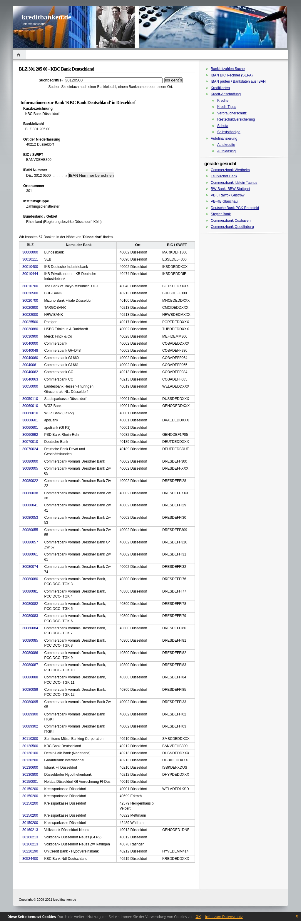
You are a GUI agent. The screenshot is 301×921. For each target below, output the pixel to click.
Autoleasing (226, 151)
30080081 (30, 591)
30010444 (30, 274)
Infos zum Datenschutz (224, 916)
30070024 (30, 449)
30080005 (30, 468)
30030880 (30, 329)
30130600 (30, 767)
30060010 (30, 406)
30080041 (30, 505)
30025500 (30, 322)
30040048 (30, 350)
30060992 (30, 435)
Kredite (222, 101)
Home (19, 54)
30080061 (30, 554)
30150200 (30, 789)
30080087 (30, 665)
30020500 (30, 293)
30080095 (30, 702)
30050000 (30, 386)
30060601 (30, 420)
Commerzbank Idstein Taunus (234, 183)
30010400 (30, 267)
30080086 (30, 653)
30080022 (30, 481)
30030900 (30, 336)
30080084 (30, 628)
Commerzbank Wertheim (230, 170)
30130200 (30, 760)
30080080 (30, 579)
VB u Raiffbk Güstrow (228, 195)
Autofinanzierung (224, 138)
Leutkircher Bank (224, 176)
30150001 (30, 782)
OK (198, 916)
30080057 (30, 542)
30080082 (30, 604)
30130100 (30, 753)
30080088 (30, 677)
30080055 (30, 530)
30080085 (30, 640)
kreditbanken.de (46, 17)
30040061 (30, 365)
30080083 (30, 616)
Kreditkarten (220, 88)
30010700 (30, 286)
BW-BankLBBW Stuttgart (230, 189)
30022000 (30, 315)
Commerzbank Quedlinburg (232, 227)
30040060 (30, 358)
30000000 (30, 252)
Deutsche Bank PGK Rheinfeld (235, 208)
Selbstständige (228, 132)
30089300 (30, 714)
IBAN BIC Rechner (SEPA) (232, 75)
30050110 (30, 399)
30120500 (30, 746)
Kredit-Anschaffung (226, 94)
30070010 (30, 442)
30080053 (30, 517)
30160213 (30, 830)
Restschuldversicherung (236, 119)
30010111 (30, 259)
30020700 (30, 300)
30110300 (30, 739)
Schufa (222, 126)
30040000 (30, 343)
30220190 (30, 851)
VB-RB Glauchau (224, 201)
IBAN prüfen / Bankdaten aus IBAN (238, 81)
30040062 (30, 372)
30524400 (30, 859)
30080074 (30, 567)
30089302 (30, 726)
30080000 (30, 461)
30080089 (30, 690)
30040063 (30, 379)
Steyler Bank (221, 214)
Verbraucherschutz (232, 113)
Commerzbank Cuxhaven (230, 220)
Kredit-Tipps (226, 107)
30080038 (30, 493)
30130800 (30, 774)
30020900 (30, 308)
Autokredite (226, 145)
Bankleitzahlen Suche (228, 69)
